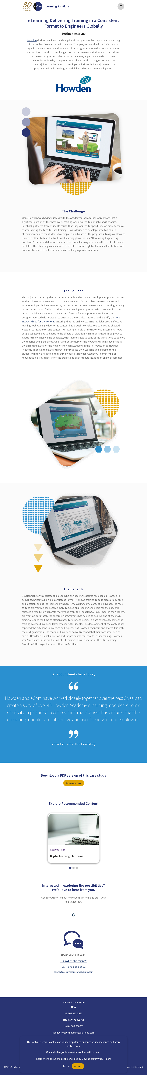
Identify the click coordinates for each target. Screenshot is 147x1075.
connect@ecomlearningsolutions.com (73, 971)
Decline (67, 1066)
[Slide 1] (73, 868)
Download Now (74, 783)
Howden (32, 40)
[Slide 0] (70, 868)
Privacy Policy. (103, 1058)
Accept (78, 1066)
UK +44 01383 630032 (73, 961)
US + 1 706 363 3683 (73, 966)
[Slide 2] (77, 868)
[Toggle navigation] (121, 6)
